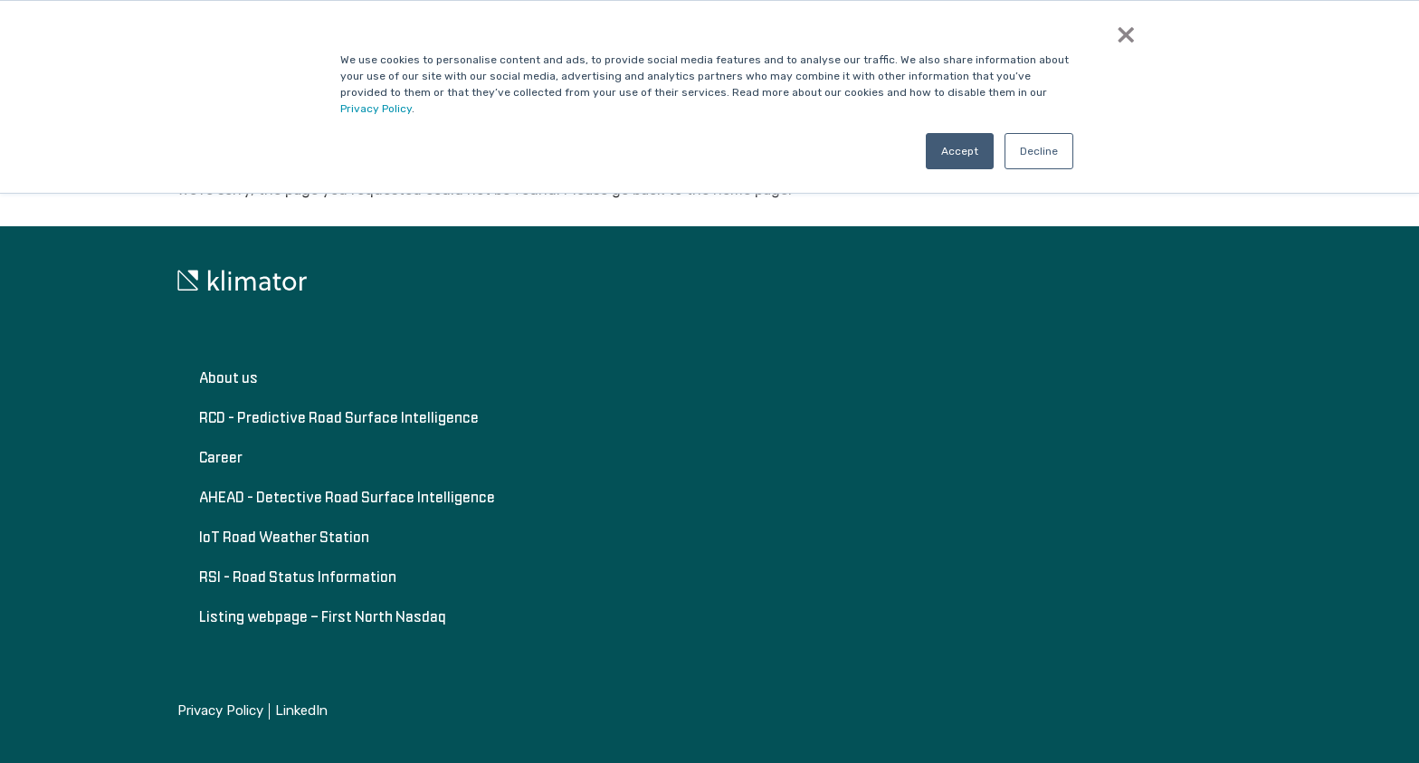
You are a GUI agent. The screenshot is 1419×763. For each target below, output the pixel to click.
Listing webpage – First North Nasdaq (322, 616)
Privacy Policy (376, 108)
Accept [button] (959, 151)
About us (228, 377)
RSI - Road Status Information (297, 576)
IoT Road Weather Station (284, 537)
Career (221, 457)
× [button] (1126, 34)
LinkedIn (301, 711)
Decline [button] (1039, 151)
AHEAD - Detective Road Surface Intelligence (347, 497)
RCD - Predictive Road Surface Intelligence (339, 417)
